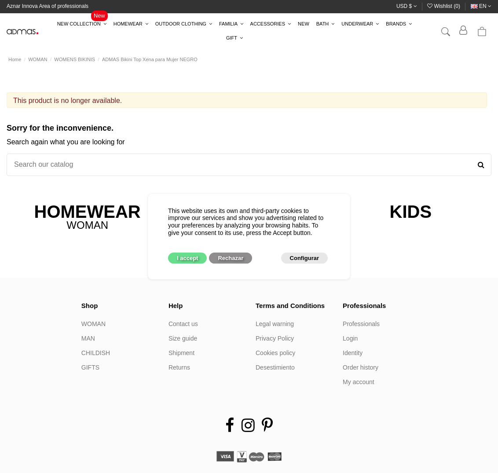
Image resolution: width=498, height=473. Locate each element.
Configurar (304, 258)
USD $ (406, 6)
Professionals (361, 323)
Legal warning (275, 323)
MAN (88, 338)
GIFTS (90, 367)
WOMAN (93, 323)
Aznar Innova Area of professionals (47, 6)
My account (358, 381)
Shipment (181, 352)
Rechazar (230, 258)
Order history (360, 367)
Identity (353, 352)
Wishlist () (444, 6)
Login (350, 338)
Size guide (182, 338)
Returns (179, 367)
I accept (187, 258)
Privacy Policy (275, 338)
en (481, 6)
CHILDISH (95, 352)
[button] (82, 24)
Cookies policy (275, 352)
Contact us (183, 323)
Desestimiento (275, 367)
